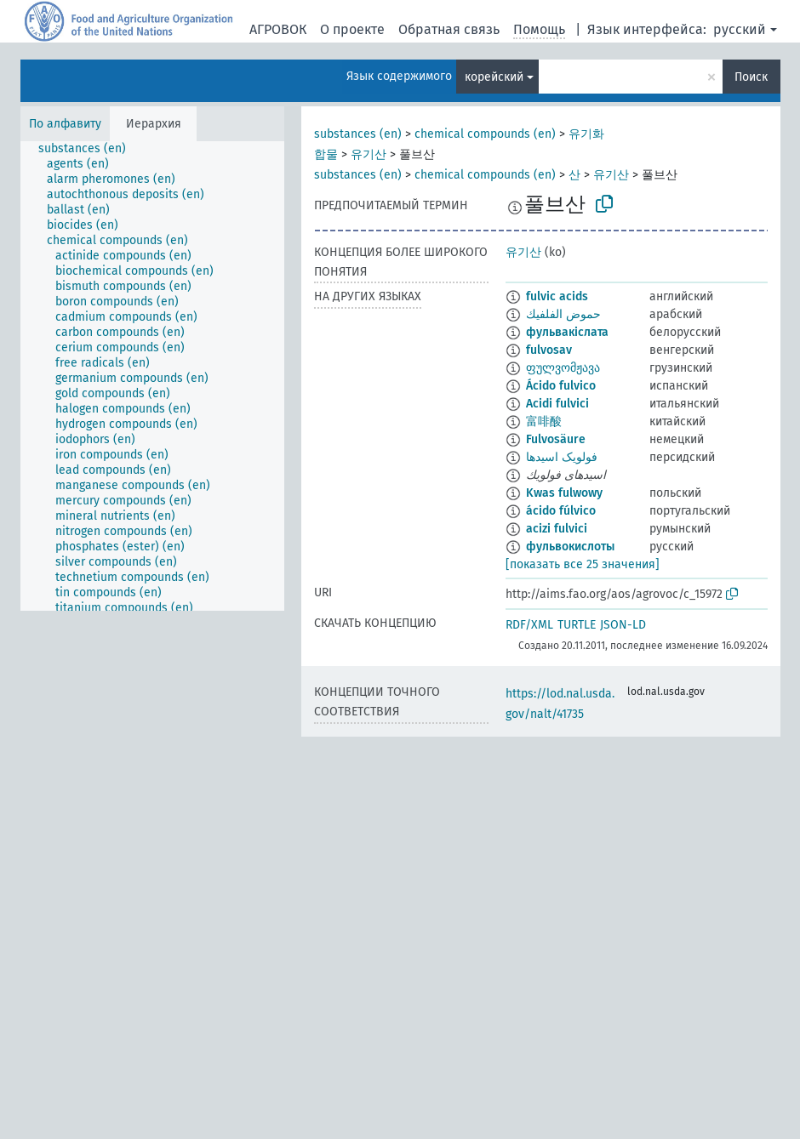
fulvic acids (557, 296)
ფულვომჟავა (563, 368)
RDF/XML (529, 625)
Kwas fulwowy (564, 493)
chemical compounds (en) (485, 134)
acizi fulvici (556, 528)
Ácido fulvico (561, 386)
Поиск (751, 77)
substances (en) (358, 134)
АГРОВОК (277, 29)
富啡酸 (544, 421)
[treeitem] (89, 149)
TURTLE (576, 625)
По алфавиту (65, 124)
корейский (494, 77)
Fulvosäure (556, 439)
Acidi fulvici (557, 403)
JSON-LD (623, 625)
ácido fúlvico (561, 511)
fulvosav (549, 350)
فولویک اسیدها (561, 457)
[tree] (152, 376)
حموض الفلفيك (563, 314)
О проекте (352, 29)
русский (739, 29)
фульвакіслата (567, 332)
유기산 (368, 154)
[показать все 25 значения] (583, 564)
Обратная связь (449, 29)
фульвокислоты (570, 546)
